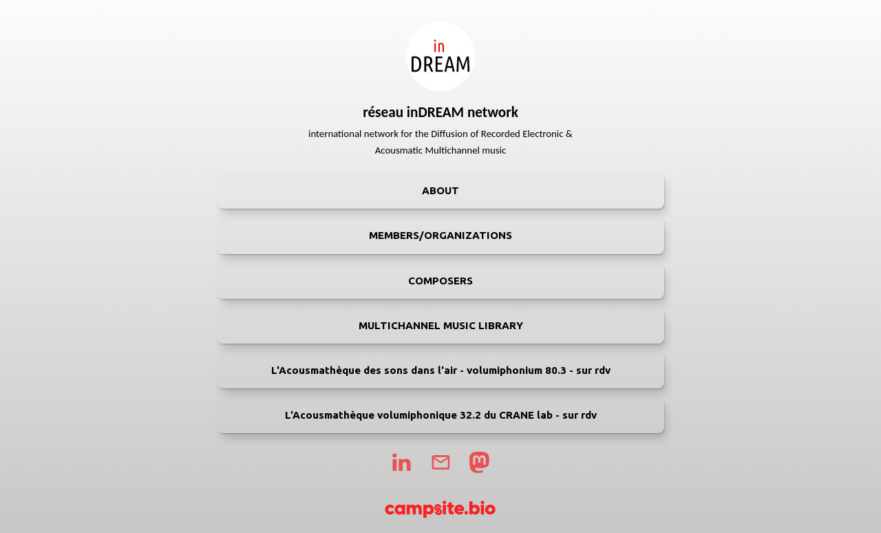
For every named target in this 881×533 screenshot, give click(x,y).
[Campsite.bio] (440, 509)
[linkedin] (401, 462)
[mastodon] (479, 462)
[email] (440, 462)
